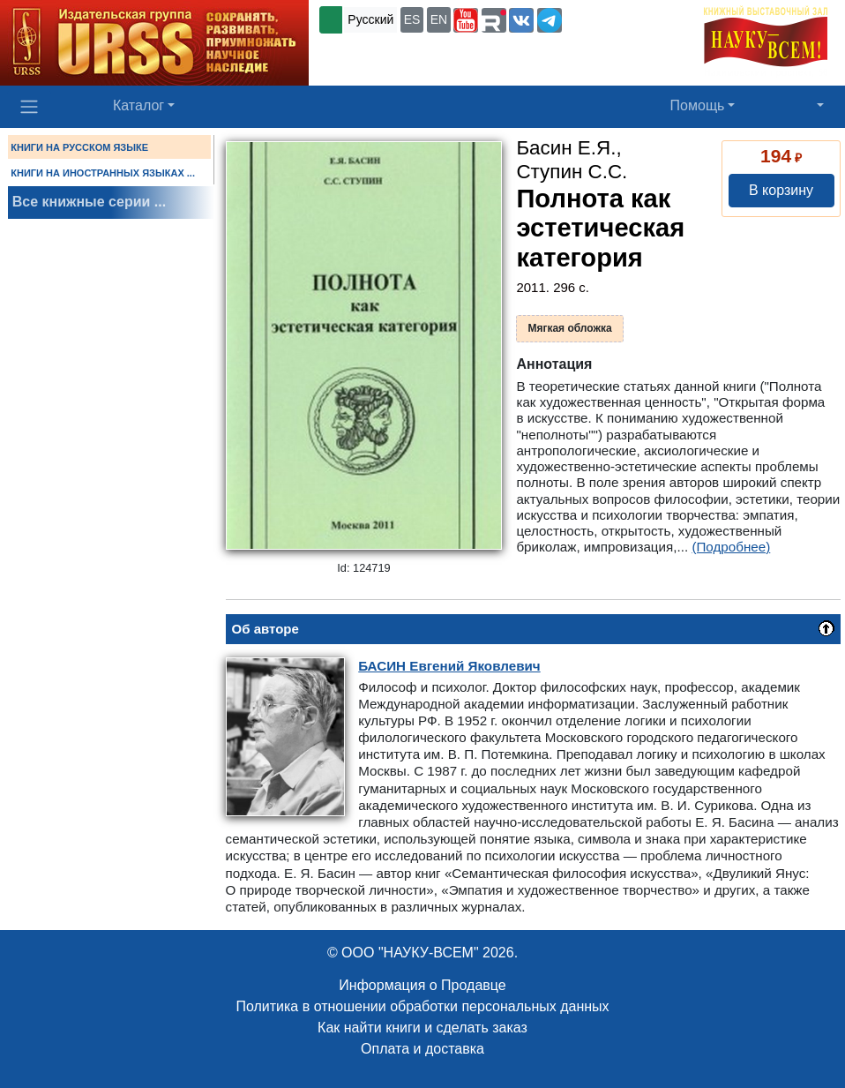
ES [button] (412, 19)
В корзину (781, 190)
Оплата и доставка (422, 1048)
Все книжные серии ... (89, 201)
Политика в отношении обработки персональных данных (422, 1006)
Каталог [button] (138, 105)
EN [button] (438, 19)
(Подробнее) (731, 546)
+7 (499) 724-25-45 (620, 18)
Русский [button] (370, 19)
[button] (465, 20)
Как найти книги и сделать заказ (422, 1027)
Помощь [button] (697, 105)
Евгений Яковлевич (449, 665)
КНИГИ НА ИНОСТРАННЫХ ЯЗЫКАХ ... (103, 173)
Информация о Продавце (422, 985)
